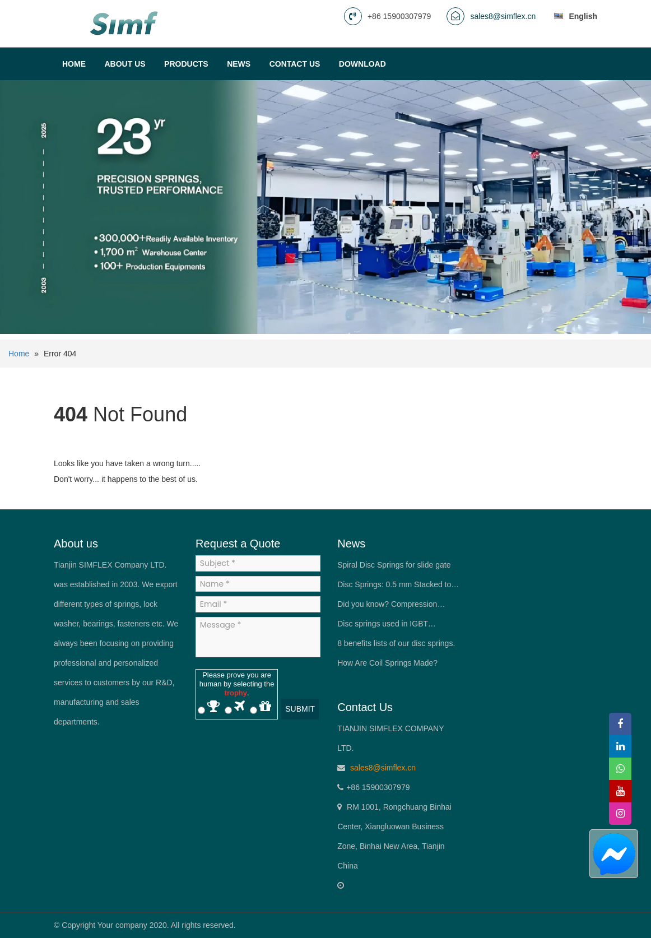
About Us (124, 63)
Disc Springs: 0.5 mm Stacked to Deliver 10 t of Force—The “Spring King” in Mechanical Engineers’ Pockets (397, 587)
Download (362, 63)
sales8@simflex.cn (503, 16)
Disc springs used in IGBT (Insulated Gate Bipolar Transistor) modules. (397, 626)
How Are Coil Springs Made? (387, 662)
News (238, 63)
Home (74, 63)
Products (186, 63)
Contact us (294, 63)
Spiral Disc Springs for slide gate (393, 564)
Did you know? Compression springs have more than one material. (387, 607)
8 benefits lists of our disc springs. (396, 643)
